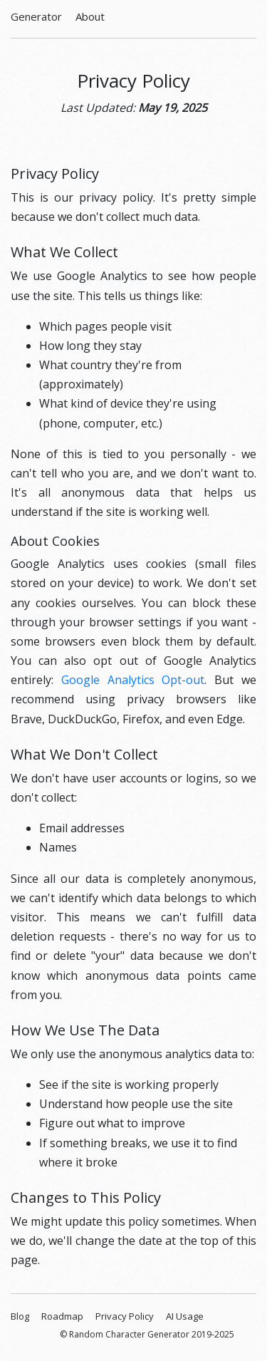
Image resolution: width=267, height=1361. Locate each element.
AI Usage (185, 1316)
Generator (36, 16)
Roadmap (62, 1316)
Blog (20, 1316)
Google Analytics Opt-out (133, 680)
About (90, 16)
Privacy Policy (124, 1316)
